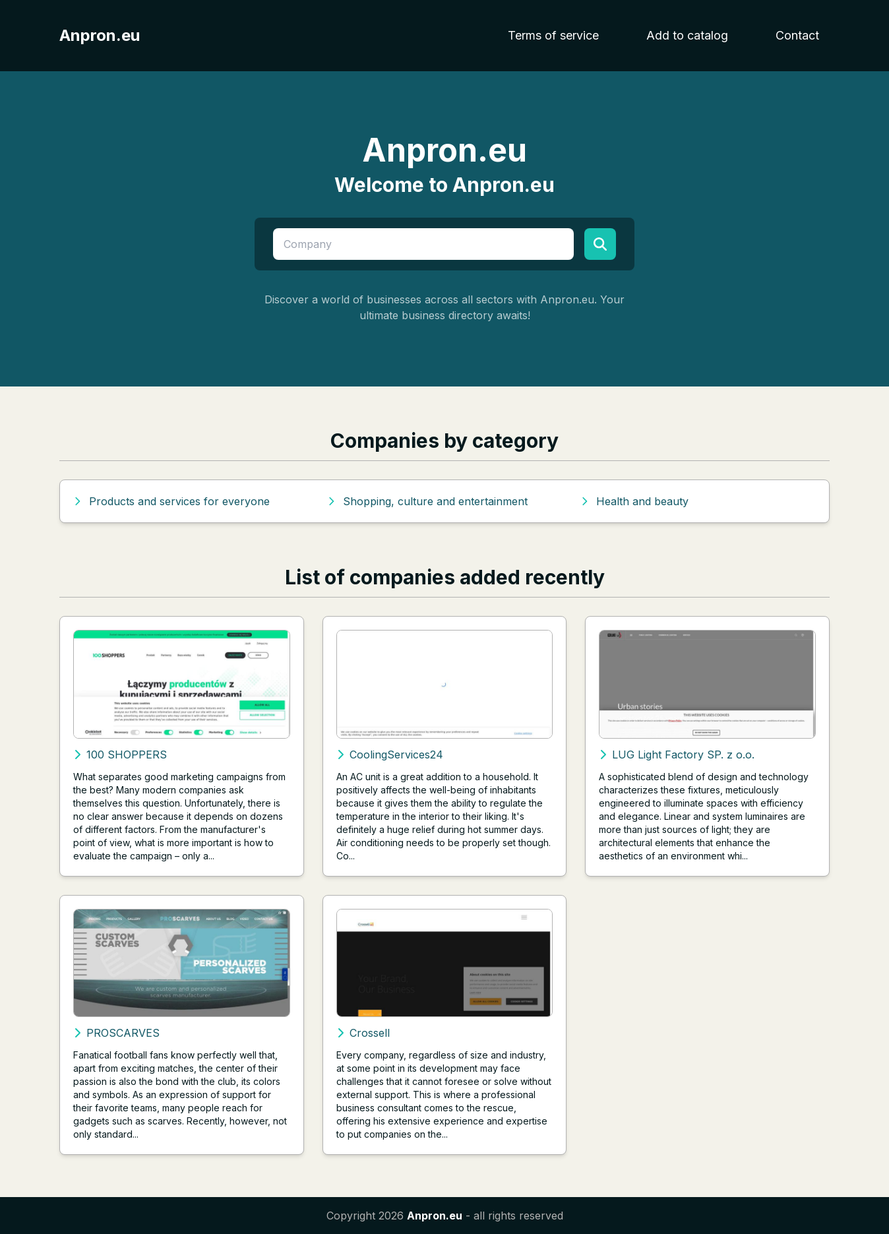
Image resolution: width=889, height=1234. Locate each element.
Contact (797, 35)
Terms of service (553, 35)
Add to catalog (687, 35)
